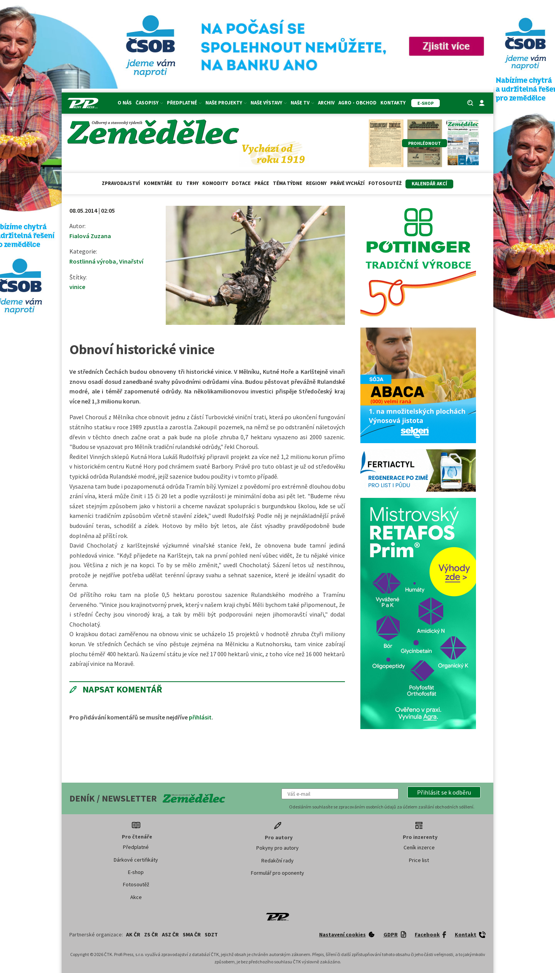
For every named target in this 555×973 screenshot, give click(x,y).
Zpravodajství (121, 183)
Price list (419, 860)
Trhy (192, 183)
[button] (444, 792)
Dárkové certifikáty (136, 859)
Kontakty (392, 102)
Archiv (326, 102)
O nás (125, 102)
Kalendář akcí (429, 183)
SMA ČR (192, 934)
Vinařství (131, 261)
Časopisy (149, 102)
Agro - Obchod (357, 102)
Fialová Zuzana (90, 236)
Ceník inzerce (419, 847)
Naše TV (302, 102)
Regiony (316, 183)
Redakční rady (277, 860)
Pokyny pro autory (277, 847)
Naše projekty (226, 102)
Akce (136, 897)
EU (179, 183)
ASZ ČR (170, 934)
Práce (261, 183)
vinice (77, 287)
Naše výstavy (269, 102)
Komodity (215, 183)
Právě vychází (347, 183)
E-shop (136, 872)
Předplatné (184, 102)
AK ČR (133, 934)
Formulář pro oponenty (277, 872)
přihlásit (200, 717)
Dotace (241, 183)
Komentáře (158, 183)
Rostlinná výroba (92, 261)
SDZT (211, 934)
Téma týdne (287, 183)
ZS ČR (151, 934)
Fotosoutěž (385, 183)
